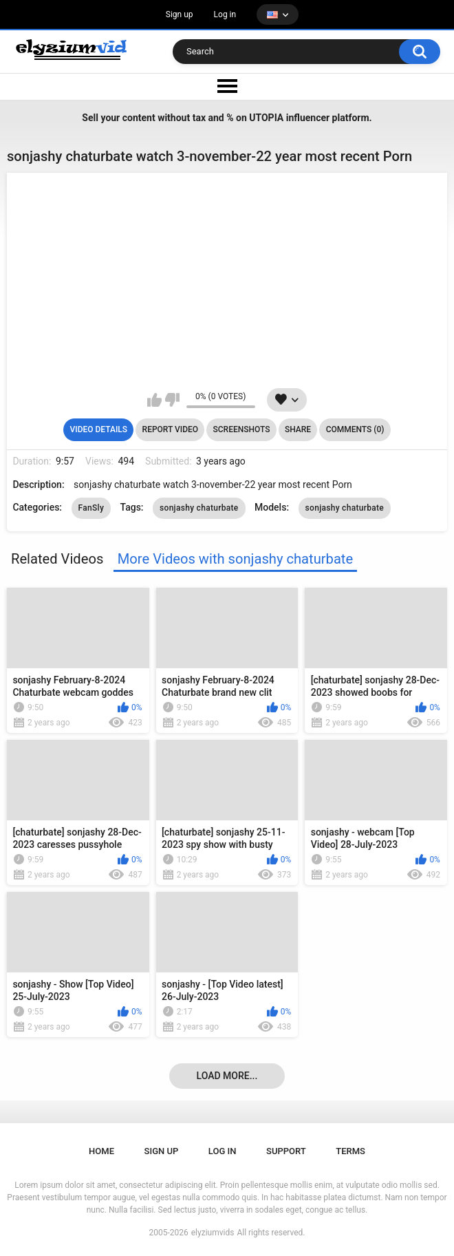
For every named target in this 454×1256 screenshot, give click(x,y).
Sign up (179, 14)
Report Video (170, 429)
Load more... (227, 1075)
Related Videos (57, 559)
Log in (225, 14)
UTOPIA (266, 117)
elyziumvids (213, 1232)
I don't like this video (172, 400)
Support (286, 1151)
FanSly (91, 508)
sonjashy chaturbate (199, 508)
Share (298, 429)
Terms (350, 1151)
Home (101, 1151)
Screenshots (241, 429)
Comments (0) (355, 429)
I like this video (154, 400)
